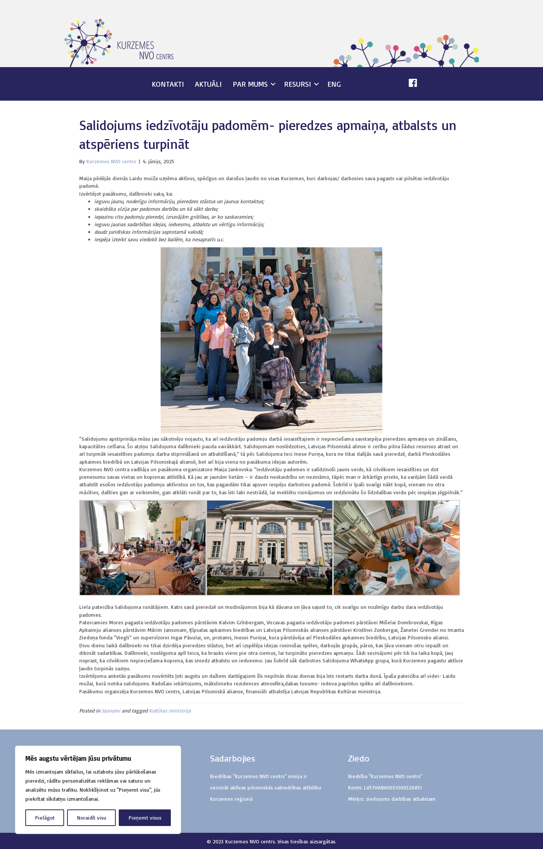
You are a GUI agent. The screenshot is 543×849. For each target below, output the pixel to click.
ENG (334, 84)
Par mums (250, 84)
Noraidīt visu (91, 817)
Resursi (297, 84)
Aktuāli (208, 84)
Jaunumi (111, 710)
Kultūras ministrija (170, 710)
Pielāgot (45, 817)
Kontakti (168, 84)
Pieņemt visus (145, 817)
